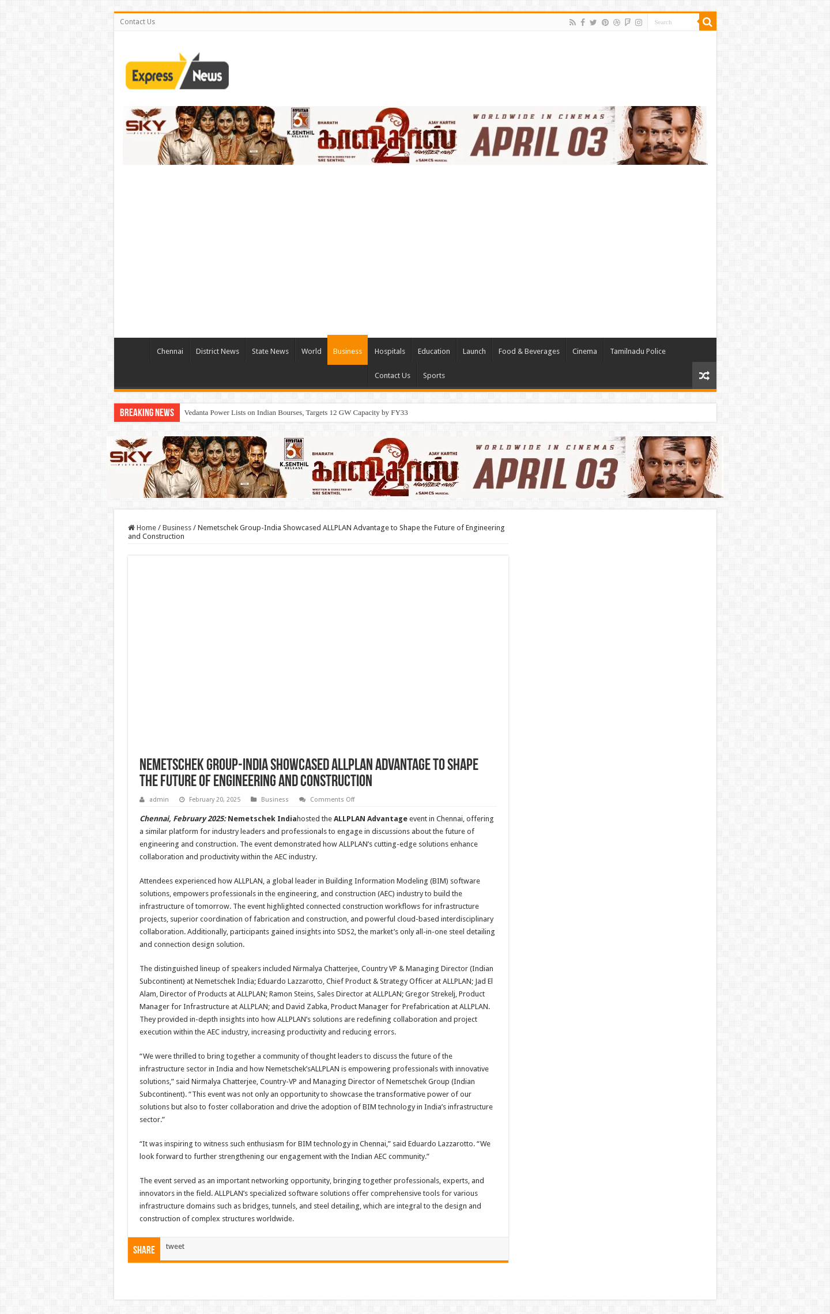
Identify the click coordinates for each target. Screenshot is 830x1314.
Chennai (170, 351)
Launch (474, 351)
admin (159, 799)
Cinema (584, 351)
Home (142, 527)
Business (347, 351)
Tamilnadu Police (638, 351)
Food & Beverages (529, 351)
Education (434, 351)
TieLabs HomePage (135, 350)
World (311, 351)
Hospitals (390, 351)
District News (217, 351)
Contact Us (137, 22)
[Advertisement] (415, 245)
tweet (175, 1246)
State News (270, 351)
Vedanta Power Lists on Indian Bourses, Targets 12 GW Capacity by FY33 (296, 412)
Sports (434, 375)
